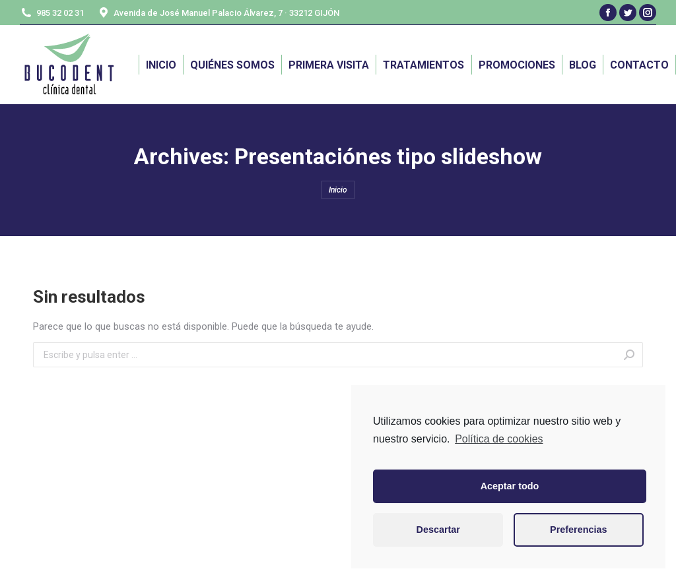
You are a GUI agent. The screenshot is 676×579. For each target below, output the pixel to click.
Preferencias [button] (578, 529)
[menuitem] (161, 64)
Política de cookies (499, 438)
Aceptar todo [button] (510, 486)
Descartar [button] (438, 529)
